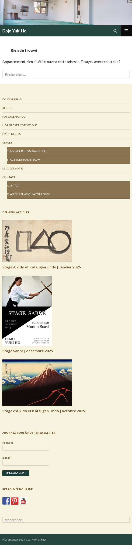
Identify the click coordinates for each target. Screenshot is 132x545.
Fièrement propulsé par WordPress (24, 539)
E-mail (7, 457)
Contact (8, 177)
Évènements (11, 134)
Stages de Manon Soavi (24, 159)
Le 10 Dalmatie (12, 168)
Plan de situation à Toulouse (28, 194)
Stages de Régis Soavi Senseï (26, 151)
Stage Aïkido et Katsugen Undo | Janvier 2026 (41, 267)
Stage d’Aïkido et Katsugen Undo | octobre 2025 (43, 410)
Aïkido (7, 108)
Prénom (7, 442)
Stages (7, 142)
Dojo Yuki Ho (14, 30)
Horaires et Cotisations (19, 125)
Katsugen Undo (14, 116)
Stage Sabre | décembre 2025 (27, 350)
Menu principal (126, 30)
